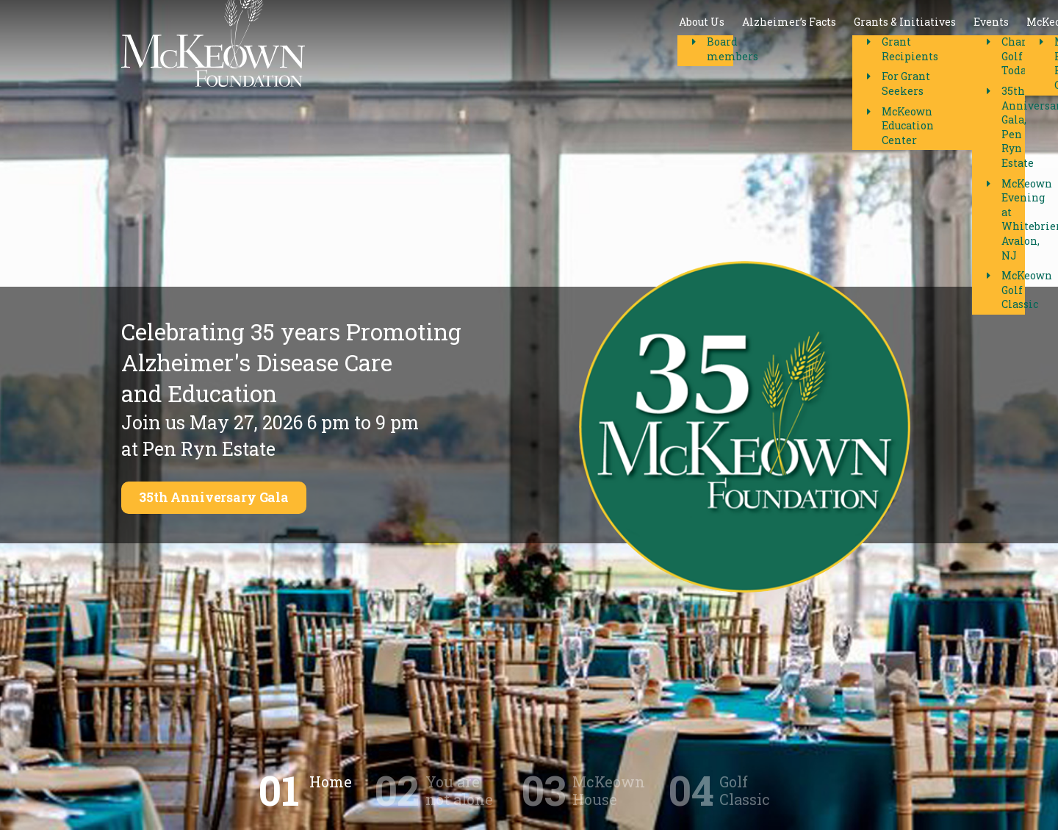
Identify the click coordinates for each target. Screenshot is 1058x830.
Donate (901, 43)
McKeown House (736, 44)
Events (658, 44)
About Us (369, 44)
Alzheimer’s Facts (456, 44)
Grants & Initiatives (572, 44)
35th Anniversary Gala (223, 497)
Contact (815, 44)
